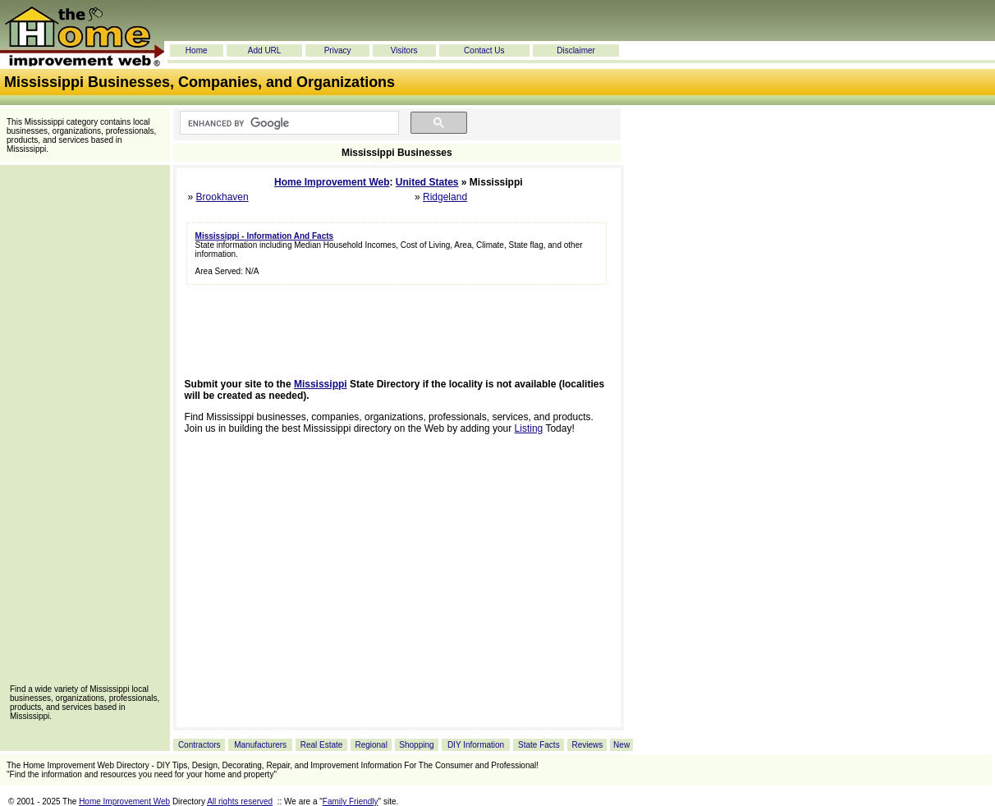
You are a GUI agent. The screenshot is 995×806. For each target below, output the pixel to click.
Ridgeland (445, 197)
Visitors (404, 50)
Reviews (587, 744)
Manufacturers (260, 744)
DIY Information (475, 744)
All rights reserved (240, 801)
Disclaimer (576, 50)
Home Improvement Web (331, 182)
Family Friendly (350, 801)
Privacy (337, 50)
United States (427, 182)
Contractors (199, 744)
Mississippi (320, 384)
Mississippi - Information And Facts (264, 235)
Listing (529, 428)
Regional (371, 744)
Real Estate (321, 744)
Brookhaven (222, 197)
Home (197, 50)
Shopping (416, 744)
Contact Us (484, 50)
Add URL (265, 50)
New (621, 744)
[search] (287, 123)
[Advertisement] (84, 430)
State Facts (539, 744)
